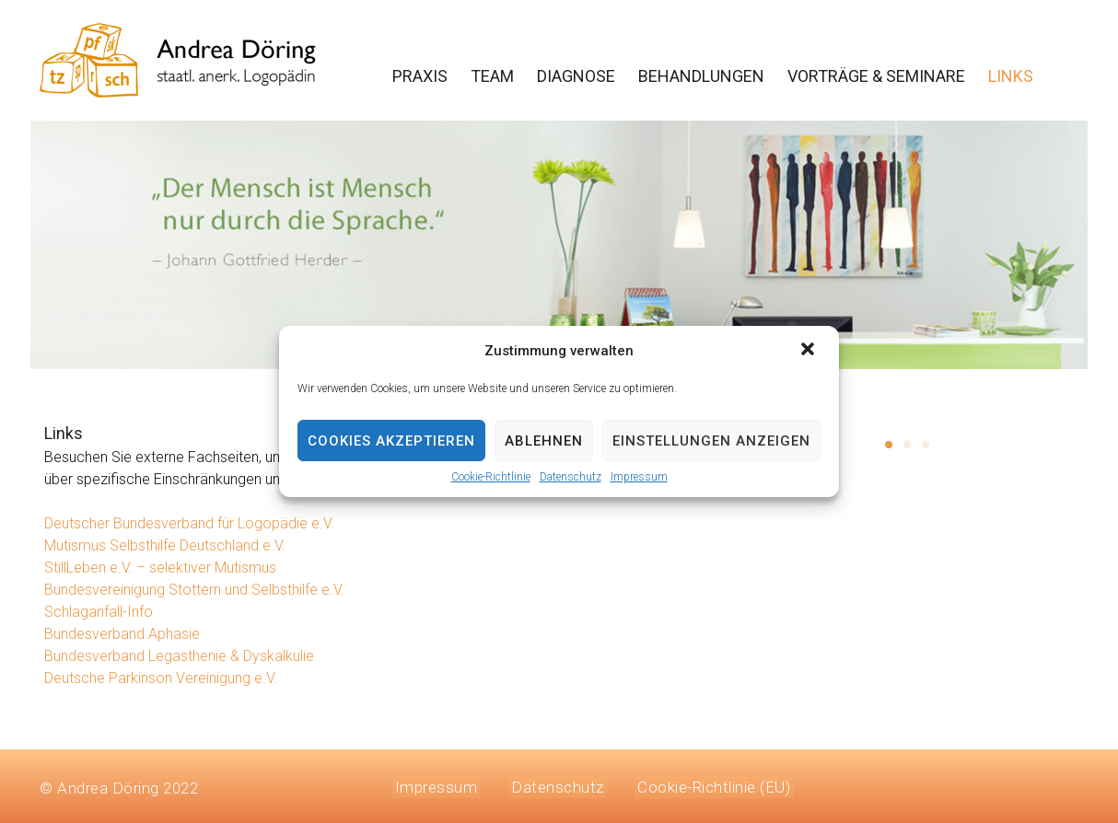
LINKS (1010, 76)
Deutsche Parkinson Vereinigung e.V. (160, 678)
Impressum (639, 476)
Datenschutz (570, 476)
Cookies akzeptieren (391, 441)
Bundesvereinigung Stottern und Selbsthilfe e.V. (194, 589)
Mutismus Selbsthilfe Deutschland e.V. (164, 545)
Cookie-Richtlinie (490, 476)
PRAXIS (420, 76)
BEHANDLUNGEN (701, 76)
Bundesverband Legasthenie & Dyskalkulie (179, 656)
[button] (809, 351)
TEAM (492, 76)
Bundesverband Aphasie (122, 634)
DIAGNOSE (576, 76)
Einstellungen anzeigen (711, 441)
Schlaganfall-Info (98, 611)
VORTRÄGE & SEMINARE (876, 76)
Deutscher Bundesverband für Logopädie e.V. (189, 523)
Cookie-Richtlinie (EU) (699, 786)
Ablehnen (544, 441)
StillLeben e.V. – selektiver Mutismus (160, 567)
